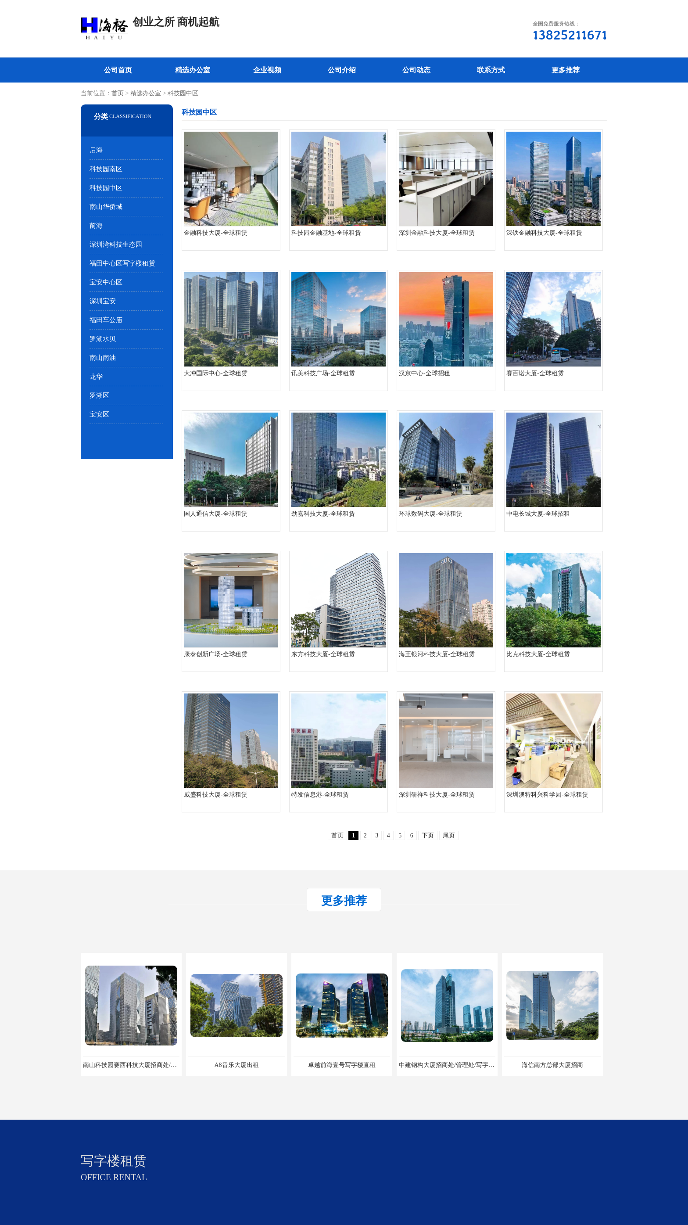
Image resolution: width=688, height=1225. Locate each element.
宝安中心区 (106, 282)
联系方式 (491, 70)
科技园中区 (183, 93)
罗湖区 (99, 395)
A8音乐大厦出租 (236, 1065)
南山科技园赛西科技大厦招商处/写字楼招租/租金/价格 (156, 1065)
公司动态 (416, 70)
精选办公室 (192, 70)
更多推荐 (566, 70)
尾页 (449, 835)
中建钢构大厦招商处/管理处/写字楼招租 (453, 1065)
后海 (96, 150)
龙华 (96, 376)
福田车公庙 (106, 319)
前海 (96, 225)
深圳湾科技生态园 (116, 244)
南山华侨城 (106, 206)
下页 (428, 835)
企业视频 (267, 70)
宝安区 (99, 414)
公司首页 (118, 70)
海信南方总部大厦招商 (552, 1065)
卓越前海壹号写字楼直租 (342, 1065)
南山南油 (103, 357)
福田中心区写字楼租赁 (122, 263)
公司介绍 (342, 70)
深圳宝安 (103, 301)
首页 (117, 93)
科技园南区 (106, 168)
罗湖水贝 (103, 338)
